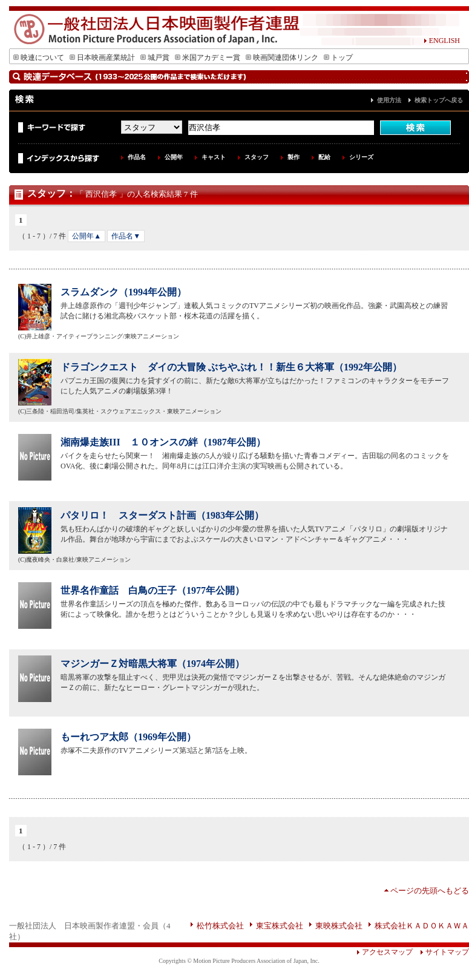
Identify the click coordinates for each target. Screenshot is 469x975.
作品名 (137, 157)
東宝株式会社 (279, 925)
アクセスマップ (384, 952)
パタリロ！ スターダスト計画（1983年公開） (162, 515)
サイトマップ (441, 952)
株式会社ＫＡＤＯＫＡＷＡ (422, 925)
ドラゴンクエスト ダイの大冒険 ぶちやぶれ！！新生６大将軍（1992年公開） (231, 367)
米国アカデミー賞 (207, 57)
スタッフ (256, 157)
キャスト (214, 157)
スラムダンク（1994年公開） (123, 292)
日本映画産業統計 (102, 57)
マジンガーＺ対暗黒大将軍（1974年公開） (152, 663)
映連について (38, 57)
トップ (338, 57)
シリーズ (361, 157)
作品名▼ (125, 236)
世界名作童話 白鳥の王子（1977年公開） (152, 590)
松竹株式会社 (220, 925)
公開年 (174, 157)
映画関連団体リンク (282, 57)
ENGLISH (442, 40)
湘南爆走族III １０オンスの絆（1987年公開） (163, 442)
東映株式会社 (338, 925)
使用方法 (389, 100)
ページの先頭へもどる (429, 890)
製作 (293, 157)
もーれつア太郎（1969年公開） (128, 737)
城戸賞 (154, 57)
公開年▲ (86, 236)
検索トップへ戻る (439, 100)
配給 (324, 157)
